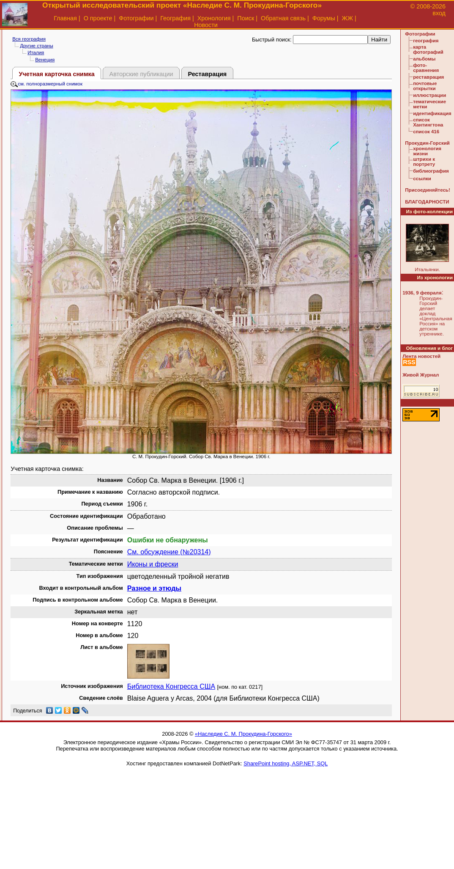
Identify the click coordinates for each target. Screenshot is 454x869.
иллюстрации (429, 95)
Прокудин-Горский (427, 143)
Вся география (29, 38)
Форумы (323, 18)
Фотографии (136, 18)
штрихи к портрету (424, 162)
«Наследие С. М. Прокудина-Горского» (243, 734)
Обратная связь (283, 18)
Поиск (245, 18)
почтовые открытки (425, 86)
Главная (65, 18)
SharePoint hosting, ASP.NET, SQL (285, 763)
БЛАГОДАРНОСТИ (427, 201)
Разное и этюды (154, 588)
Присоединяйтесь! (427, 189)
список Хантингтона (428, 122)
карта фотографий (428, 49)
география (425, 40)
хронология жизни (427, 151)
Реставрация (207, 74)
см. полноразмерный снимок (46, 83)
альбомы (424, 58)
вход (439, 13)
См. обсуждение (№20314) (169, 552)
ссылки (422, 178)
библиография (431, 170)
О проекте (98, 18)
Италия (35, 52)
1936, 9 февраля (422, 292)
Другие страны (36, 45)
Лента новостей (421, 356)
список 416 (426, 131)
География (175, 18)
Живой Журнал (420, 374)
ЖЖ (347, 18)
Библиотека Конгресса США (171, 686)
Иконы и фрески (152, 564)
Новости (206, 25)
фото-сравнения (426, 68)
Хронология (214, 18)
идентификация (432, 113)
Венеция (45, 59)
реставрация (428, 77)
